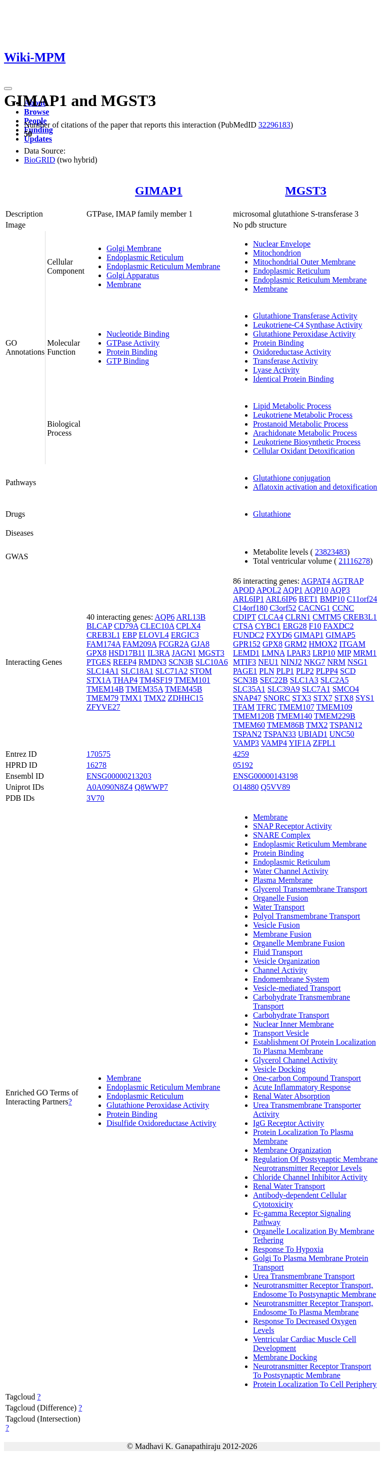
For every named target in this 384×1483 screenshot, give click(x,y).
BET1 (308, 599)
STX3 (301, 698)
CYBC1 (268, 626)
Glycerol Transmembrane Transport (310, 889)
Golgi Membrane (134, 248)
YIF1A (299, 743)
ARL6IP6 (281, 599)
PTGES (98, 662)
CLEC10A (157, 626)
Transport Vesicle (281, 1033)
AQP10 (316, 590)
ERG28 (295, 626)
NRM (336, 662)
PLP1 (285, 671)
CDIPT (244, 617)
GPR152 (246, 644)
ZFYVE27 (103, 707)
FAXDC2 (338, 626)
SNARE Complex (281, 835)
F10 (315, 626)
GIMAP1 (158, 190)
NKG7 (315, 662)
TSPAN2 (247, 734)
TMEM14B (105, 689)
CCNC (343, 608)
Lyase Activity (276, 370)
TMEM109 (334, 707)
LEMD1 (246, 653)
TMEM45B (183, 689)
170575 (98, 754)
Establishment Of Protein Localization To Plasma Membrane (314, 1046)
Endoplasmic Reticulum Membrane (163, 266)
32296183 (274, 125)
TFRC (266, 707)
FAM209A (139, 644)
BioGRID (39, 160)
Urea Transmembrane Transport (304, 1276)
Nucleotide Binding (138, 334)
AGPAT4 (315, 581)
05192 (243, 765)
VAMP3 (246, 743)
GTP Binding (127, 361)
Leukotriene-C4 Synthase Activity (307, 325)
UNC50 (342, 734)
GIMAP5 (341, 635)
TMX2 (155, 698)
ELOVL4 (153, 635)
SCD (348, 671)
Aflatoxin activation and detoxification (315, 487)
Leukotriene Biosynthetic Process (306, 442)
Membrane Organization (292, 1150)
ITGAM (352, 644)
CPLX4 (188, 626)
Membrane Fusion (282, 934)
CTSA (243, 626)
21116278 (354, 561)
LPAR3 (298, 653)
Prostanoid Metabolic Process (300, 424)
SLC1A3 (304, 680)
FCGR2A (173, 644)
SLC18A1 (137, 671)
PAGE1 (245, 671)
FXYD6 (279, 635)
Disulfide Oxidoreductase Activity (161, 1123)
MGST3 (305, 190)
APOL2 (269, 590)
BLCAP (99, 626)
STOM (201, 671)
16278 (96, 765)
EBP (129, 635)
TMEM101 (192, 680)
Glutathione (272, 514)
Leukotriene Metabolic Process (302, 415)
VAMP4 (274, 743)
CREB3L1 (103, 635)
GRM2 (295, 644)
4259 (241, 754)
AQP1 (293, 590)
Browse (36, 112)
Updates (38, 139)
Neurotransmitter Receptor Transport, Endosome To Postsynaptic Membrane (314, 1289)
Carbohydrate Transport (291, 1015)
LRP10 (323, 653)
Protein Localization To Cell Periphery (314, 1384)
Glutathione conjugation (291, 478)
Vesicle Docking (279, 1069)
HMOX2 (323, 644)
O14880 (246, 787)
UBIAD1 (313, 734)
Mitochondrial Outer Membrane (304, 262)
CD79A (126, 626)
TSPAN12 (346, 725)
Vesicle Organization (286, 961)
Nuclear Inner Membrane (293, 1024)
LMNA (273, 653)
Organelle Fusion (280, 898)
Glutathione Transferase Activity (305, 316)
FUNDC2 (248, 635)
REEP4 (124, 662)
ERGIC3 (185, 635)
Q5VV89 (275, 787)
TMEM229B (335, 716)
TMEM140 (294, 716)
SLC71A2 (172, 671)
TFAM (243, 707)
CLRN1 (298, 617)
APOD (244, 590)
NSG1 (358, 662)
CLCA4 (271, 617)
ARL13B (191, 617)
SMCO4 (345, 689)
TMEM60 (249, 725)
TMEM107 (296, 707)
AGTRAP (348, 581)
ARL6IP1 (248, 599)
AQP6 (164, 617)
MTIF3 (244, 662)
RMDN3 (152, 662)
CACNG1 (314, 608)
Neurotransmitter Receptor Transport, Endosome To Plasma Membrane (313, 1307)
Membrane (123, 284)
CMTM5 (326, 617)
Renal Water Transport (289, 1186)
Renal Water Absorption (291, 1096)
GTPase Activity (133, 343)
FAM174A (103, 644)
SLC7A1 (316, 689)
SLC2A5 (334, 680)
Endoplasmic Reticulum (145, 257)
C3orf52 (283, 608)
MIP (344, 653)
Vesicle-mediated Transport (297, 988)
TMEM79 (102, 698)
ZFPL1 (324, 743)
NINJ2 (291, 662)
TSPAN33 (280, 734)
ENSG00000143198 (265, 776)
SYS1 (365, 698)
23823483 (331, 552)
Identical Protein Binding (293, 379)
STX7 (322, 698)
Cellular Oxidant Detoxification (304, 451)
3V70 (95, 798)
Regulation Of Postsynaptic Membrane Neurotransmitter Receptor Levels (315, 1163)
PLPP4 (327, 671)
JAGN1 (184, 653)
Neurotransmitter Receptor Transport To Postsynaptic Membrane (312, 1370)
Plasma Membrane (283, 880)
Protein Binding (132, 352)
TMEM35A (144, 689)
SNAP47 (247, 698)
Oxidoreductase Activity (292, 352)
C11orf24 (362, 599)
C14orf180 (250, 608)
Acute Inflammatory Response (302, 1087)
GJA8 (200, 644)
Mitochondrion (277, 253)
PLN (266, 671)
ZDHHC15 (185, 698)
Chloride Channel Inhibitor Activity (310, 1177)
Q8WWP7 (151, 787)
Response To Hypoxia (288, 1249)
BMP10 (332, 599)
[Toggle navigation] (8, 88)
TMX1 (131, 698)
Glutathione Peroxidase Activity (304, 334)
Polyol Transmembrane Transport (306, 916)
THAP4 (125, 680)
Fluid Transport (277, 952)
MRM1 (364, 653)
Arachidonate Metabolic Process (305, 433)
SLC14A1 (102, 671)
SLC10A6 (212, 662)
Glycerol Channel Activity (295, 1060)
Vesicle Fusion (276, 925)
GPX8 (96, 653)
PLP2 (305, 671)
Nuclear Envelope (281, 244)
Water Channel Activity (290, 871)
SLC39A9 (284, 689)
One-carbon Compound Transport (307, 1078)
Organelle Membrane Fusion (299, 943)
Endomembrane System (291, 979)
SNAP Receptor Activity (292, 826)
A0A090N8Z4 (109, 787)
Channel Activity (280, 970)
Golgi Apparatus (132, 275)
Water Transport (278, 907)
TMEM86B (285, 725)
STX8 (344, 698)
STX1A (98, 680)
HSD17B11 (127, 653)
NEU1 (268, 662)
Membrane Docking (285, 1357)
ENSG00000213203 (119, 776)
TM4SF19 (156, 680)
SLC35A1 (249, 689)
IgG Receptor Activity (288, 1123)
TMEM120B (253, 716)
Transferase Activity (285, 361)
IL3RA (159, 653)
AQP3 (340, 590)
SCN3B (181, 662)
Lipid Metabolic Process (292, 406)
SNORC (277, 698)
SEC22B (274, 680)
